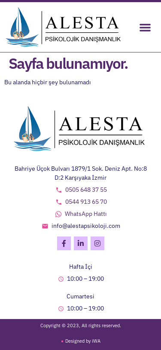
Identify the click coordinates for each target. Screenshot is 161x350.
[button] (145, 27)
